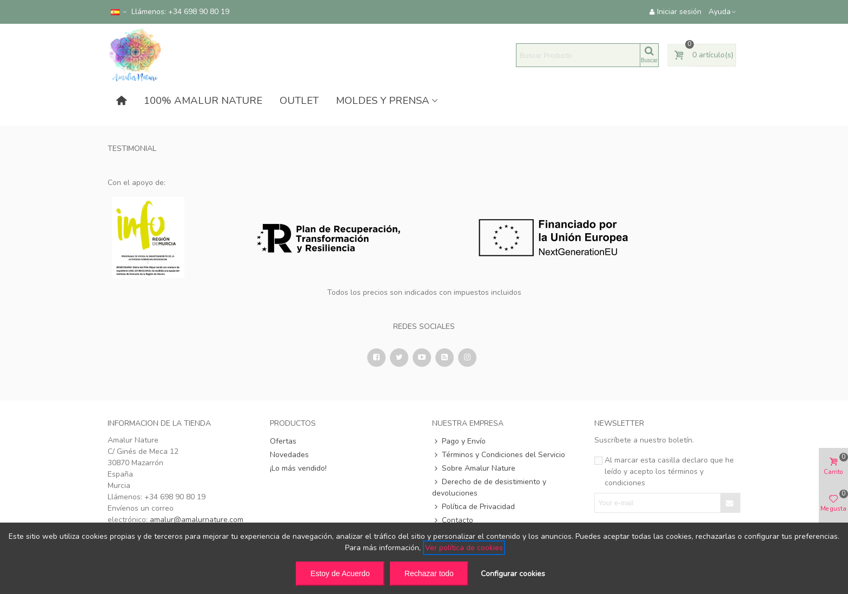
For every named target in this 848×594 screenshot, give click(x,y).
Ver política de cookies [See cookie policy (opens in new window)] (464, 548)
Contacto (452, 520)
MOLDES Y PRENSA (382, 101)
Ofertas (283, 441)
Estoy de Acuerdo (340, 573)
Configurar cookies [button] (513, 574)
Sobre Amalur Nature (473, 468)
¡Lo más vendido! (298, 468)
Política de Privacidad (473, 506)
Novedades (289, 455)
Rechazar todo (429, 573)
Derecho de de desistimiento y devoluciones (489, 487)
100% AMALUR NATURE (203, 101)
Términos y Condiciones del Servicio (498, 454)
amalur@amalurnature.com (196, 519)
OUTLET (299, 101)
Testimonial (132, 148)
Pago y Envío (459, 441)
